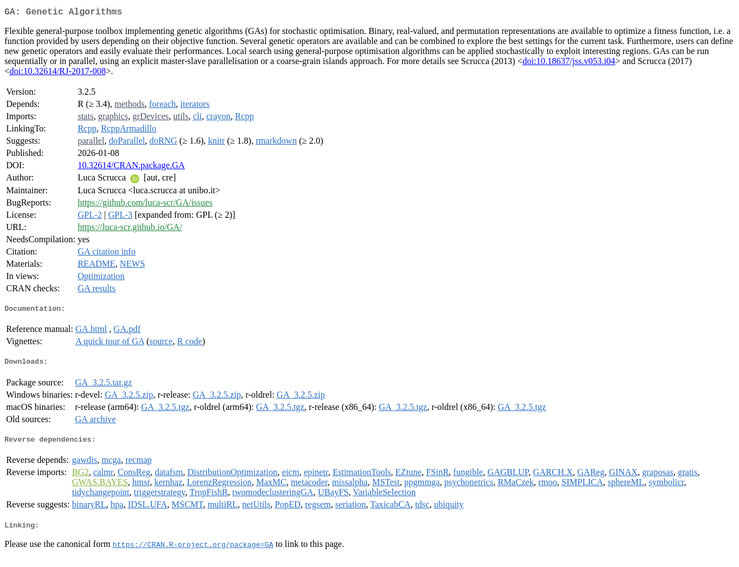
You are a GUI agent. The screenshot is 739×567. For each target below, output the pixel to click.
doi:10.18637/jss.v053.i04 (568, 63)
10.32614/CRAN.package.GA (130, 167)
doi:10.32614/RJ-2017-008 (57, 73)
